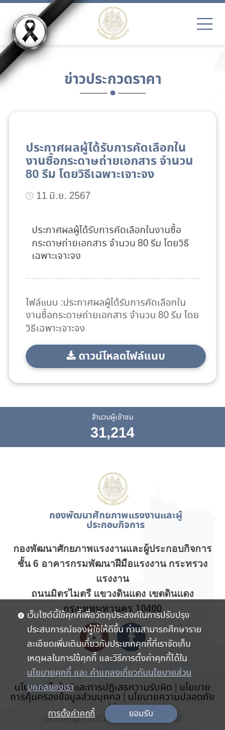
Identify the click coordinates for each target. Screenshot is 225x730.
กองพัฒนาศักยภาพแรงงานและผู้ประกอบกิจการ (112, 549)
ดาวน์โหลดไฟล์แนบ (122, 356)
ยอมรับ (141, 714)
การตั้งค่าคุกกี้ (71, 714)
